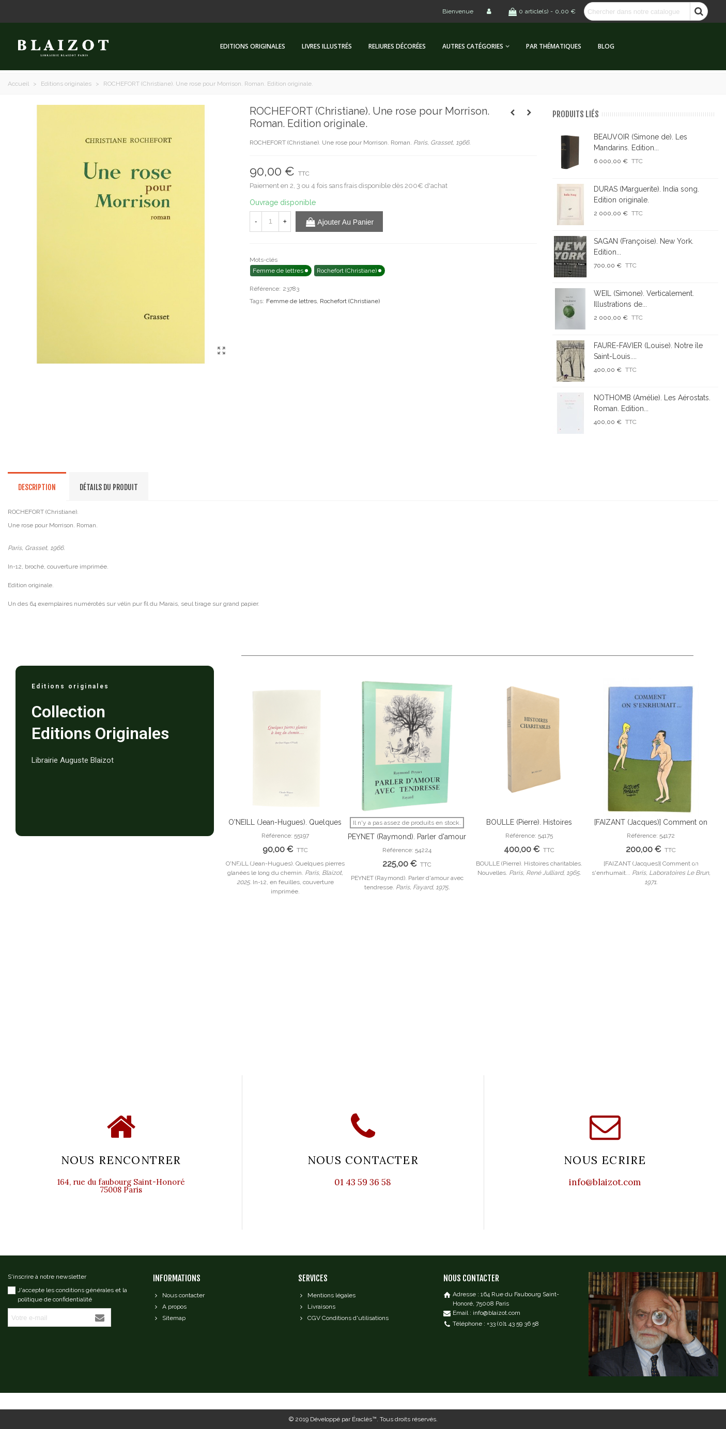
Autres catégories (472, 46)
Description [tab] (37, 487)
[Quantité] (270, 221)
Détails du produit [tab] (109, 487)
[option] (285, 795)
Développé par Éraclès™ (343, 1419)
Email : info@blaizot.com (486, 1312)
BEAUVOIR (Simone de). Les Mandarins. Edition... (640, 142)
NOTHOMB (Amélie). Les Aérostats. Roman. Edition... (652, 403)
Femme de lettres (291, 301)
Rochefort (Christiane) (350, 301)
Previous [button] (240, 864)
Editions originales (252, 46)
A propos (170, 1306)
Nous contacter (179, 1295)
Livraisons (316, 1306)
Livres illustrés (327, 46)
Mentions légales (327, 1295)
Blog (606, 46)
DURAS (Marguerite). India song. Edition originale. (646, 194)
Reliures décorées (397, 46)
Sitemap (169, 1318)
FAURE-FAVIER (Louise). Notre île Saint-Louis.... (648, 350)
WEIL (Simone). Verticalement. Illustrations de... (644, 298)
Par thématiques (553, 46)
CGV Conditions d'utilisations (343, 1318)
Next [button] (695, 864)
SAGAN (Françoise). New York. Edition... (643, 246)
